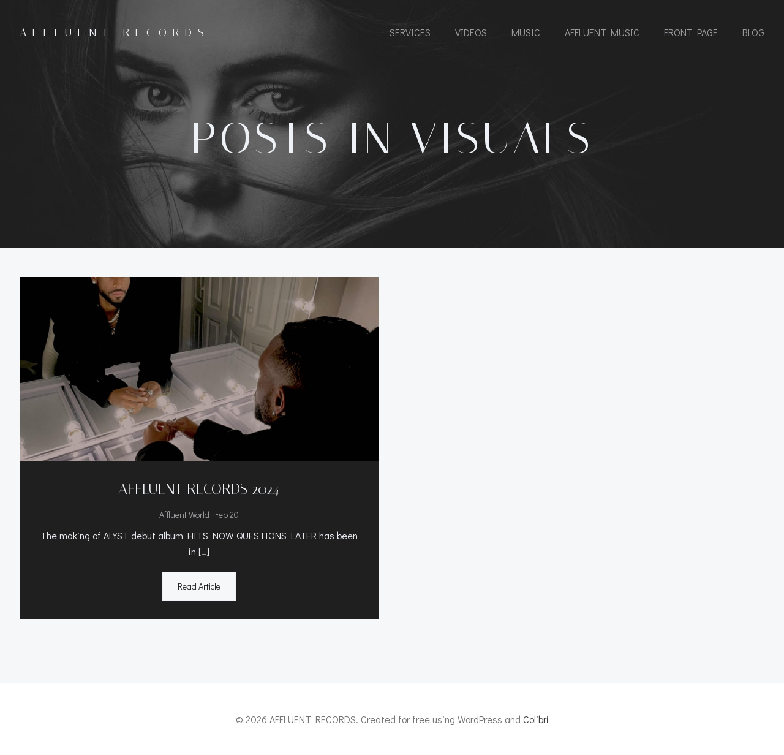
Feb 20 (227, 514)
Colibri (536, 719)
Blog (753, 32)
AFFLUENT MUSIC (602, 32)
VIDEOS (471, 32)
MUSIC (525, 32)
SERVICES (410, 32)
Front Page (691, 32)
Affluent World (184, 514)
